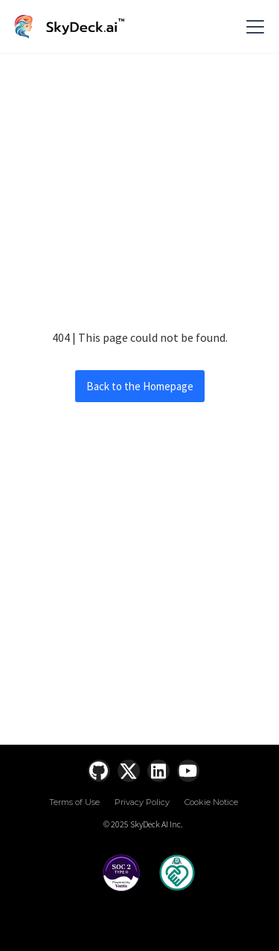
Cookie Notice (211, 802)
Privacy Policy (142, 802)
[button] (252, 27)
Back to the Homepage (139, 386)
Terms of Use (74, 802)
